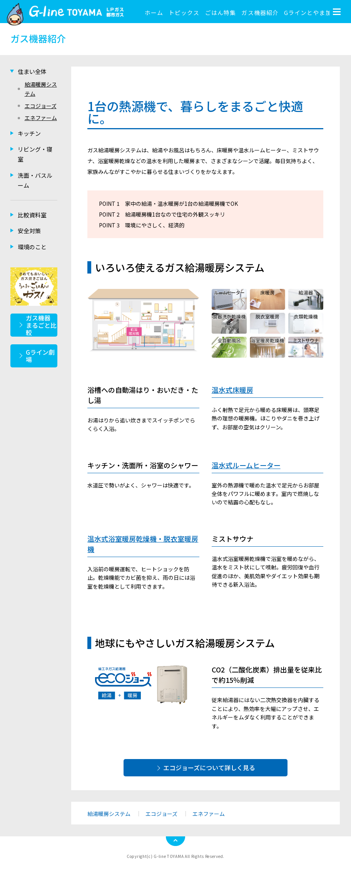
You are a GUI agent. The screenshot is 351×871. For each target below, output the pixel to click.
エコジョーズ (161, 814)
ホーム (154, 12)
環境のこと (32, 247)
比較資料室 (32, 215)
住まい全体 (32, 71)
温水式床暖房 (232, 390)
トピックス (184, 12)
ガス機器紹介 (259, 12)
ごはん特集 (220, 12)
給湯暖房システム (108, 814)
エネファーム (208, 814)
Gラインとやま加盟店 (314, 12)
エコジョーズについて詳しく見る (209, 767)
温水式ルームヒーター (246, 465)
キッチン (29, 133)
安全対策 (29, 231)
